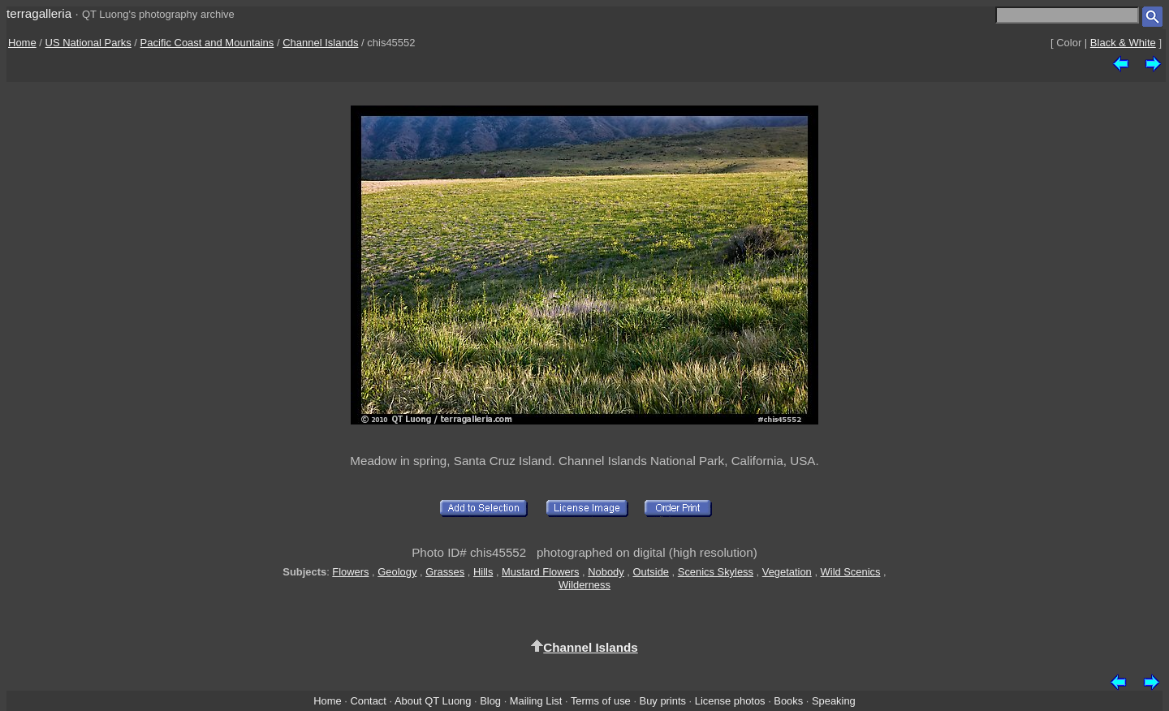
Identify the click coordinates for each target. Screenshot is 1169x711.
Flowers (350, 572)
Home (22, 43)
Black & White (1123, 43)
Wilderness (584, 585)
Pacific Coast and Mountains (207, 43)
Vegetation (787, 572)
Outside (651, 572)
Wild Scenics (851, 572)
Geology (396, 572)
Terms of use (601, 701)
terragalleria (38, 13)
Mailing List (536, 701)
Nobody (606, 572)
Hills (483, 572)
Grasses (444, 572)
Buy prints (663, 701)
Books (788, 701)
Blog (490, 701)
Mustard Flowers (540, 572)
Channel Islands (320, 43)
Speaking (834, 701)
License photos (730, 701)
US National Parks (88, 43)
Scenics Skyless (715, 572)
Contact (368, 701)
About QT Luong (433, 701)
